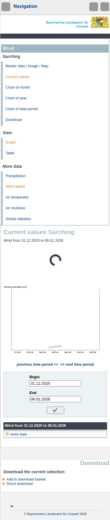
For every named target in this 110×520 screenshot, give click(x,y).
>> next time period (77, 364)
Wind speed (15, 186)
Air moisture (15, 208)
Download (14, 120)
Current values (17, 77)
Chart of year (16, 98)
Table (10, 153)
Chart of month (18, 87)
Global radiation (18, 219)
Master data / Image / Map (27, 66)
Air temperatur (17, 197)
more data (18, 434)
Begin (34, 377)
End (32, 393)
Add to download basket (26, 479)
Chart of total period (22, 109)
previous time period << (37, 364)
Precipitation (16, 176)
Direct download (19, 484)
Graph (11, 142)
